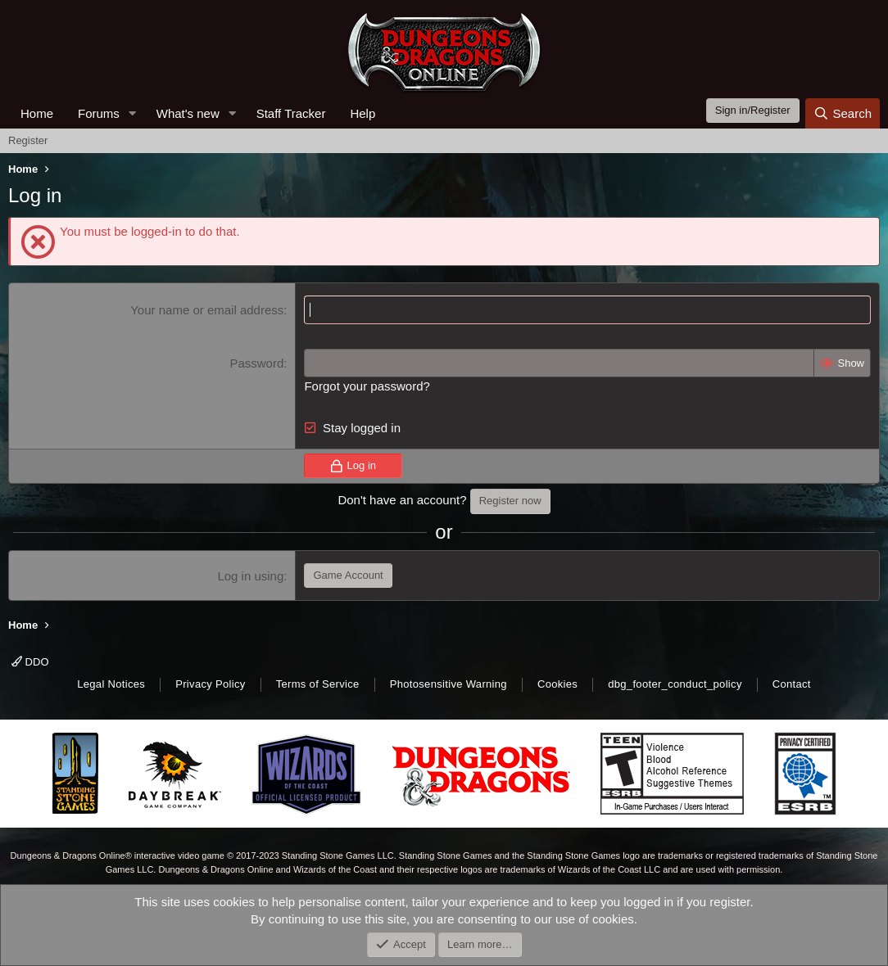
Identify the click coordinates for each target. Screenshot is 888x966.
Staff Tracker (291, 113)
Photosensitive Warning (448, 684)
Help (362, 113)
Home (36, 113)
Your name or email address (206, 310)
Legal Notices (111, 684)
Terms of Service (318, 684)
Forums (99, 113)
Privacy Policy (210, 684)
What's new (188, 113)
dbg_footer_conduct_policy (675, 684)
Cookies (557, 684)
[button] (132, 113)
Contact (791, 684)
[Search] (842, 113)
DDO (30, 662)
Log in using (250, 576)
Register (28, 140)
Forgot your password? (366, 386)
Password (256, 363)
